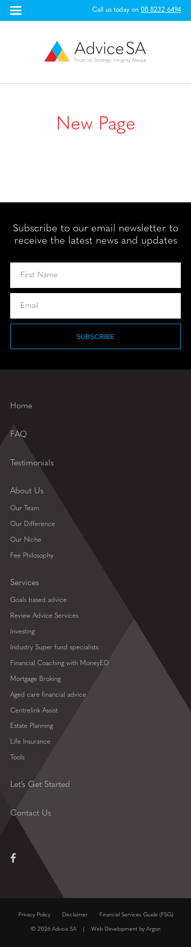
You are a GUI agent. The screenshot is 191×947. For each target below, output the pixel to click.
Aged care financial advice (48, 695)
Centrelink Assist (34, 710)
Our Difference (32, 524)
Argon (153, 929)
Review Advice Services (44, 616)
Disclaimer (75, 915)
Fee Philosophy (31, 556)
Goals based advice (38, 600)
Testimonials (32, 463)
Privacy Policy (34, 915)
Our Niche (25, 540)
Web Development (114, 929)
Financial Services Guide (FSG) (136, 915)
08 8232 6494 (161, 10)
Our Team (24, 508)
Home (21, 406)
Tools (17, 757)
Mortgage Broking (35, 679)
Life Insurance (30, 742)
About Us (27, 491)
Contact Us (30, 813)
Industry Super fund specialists (54, 647)
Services (24, 583)
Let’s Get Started (40, 785)
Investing (22, 631)
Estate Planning (31, 726)
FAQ (18, 435)
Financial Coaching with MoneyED (59, 663)
